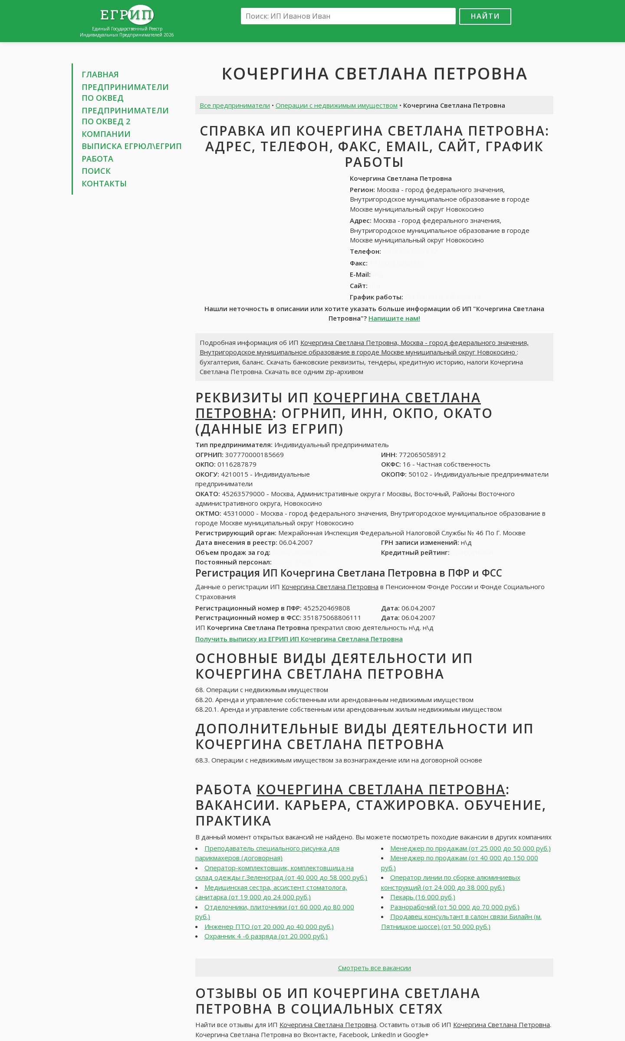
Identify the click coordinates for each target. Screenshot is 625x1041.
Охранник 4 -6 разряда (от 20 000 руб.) (266, 936)
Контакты (104, 183)
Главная (100, 74)
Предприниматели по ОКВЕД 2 (125, 116)
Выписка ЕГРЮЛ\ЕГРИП (132, 146)
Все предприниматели (235, 105)
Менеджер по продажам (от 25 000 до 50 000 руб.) (470, 848)
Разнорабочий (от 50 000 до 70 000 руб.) (455, 906)
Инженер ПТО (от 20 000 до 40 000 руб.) (269, 926)
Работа (97, 158)
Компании (106, 134)
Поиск (96, 171)
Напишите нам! (394, 318)
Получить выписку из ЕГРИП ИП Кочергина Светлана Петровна (299, 638)
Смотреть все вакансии (374, 967)
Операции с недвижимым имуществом (337, 105)
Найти (485, 16)
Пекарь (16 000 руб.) (422, 896)
